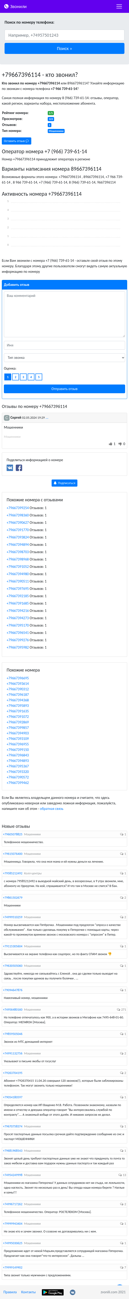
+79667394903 (18, 733)
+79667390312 (18, 689)
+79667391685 (18, 603)
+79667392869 (18, 722)
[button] (64, 48)
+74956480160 (12, 1010)
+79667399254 (18, 508)
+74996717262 (12, 1204)
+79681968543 (12, 1151)
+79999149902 (12, 1267)
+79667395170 (18, 625)
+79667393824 (18, 537)
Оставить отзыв (16, 141)
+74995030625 (12, 1243)
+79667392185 (18, 596)
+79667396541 (18, 632)
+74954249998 (12, 1175)
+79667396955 (18, 744)
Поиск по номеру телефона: (29, 22)
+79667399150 (18, 749)
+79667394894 (18, 544)
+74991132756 (12, 1053)
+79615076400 (12, 854)
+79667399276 (18, 640)
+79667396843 (18, 755)
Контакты (28, 1292)
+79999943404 (12, 1224)
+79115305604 (12, 946)
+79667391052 (18, 566)
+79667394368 (18, 700)
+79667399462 (18, 783)
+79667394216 (18, 610)
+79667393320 (18, 771)
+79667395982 (18, 647)
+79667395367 (18, 766)
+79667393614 (18, 683)
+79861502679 (12, 898)
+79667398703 (18, 552)
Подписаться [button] (64, 483)
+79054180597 (12, 1097)
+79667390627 (18, 522)
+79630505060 (12, 966)
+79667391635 (18, 711)
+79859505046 (12, 1034)
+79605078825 (12, 834)
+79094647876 (12, 990)
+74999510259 (12, 917)
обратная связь (51, 808)
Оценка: (10, 368)
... (47, 417)
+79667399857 (18, 727)
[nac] (119, 6)
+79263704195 (12, 1073)
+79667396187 (18, 694)
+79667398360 (18, 515)
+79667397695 (18, 588)
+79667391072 (18, 716)
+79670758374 (12, 1126)
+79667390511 (18, 581)
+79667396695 (18, 678)
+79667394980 (18, 574)
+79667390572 (18, 777)
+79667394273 (18, 618)
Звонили (15, 6)
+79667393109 (18, 738)
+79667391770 (18, 530)
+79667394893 (18, 760)
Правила (10, 1292)
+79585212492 (12, 873)
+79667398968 (18, 559)
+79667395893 (18, 705)
